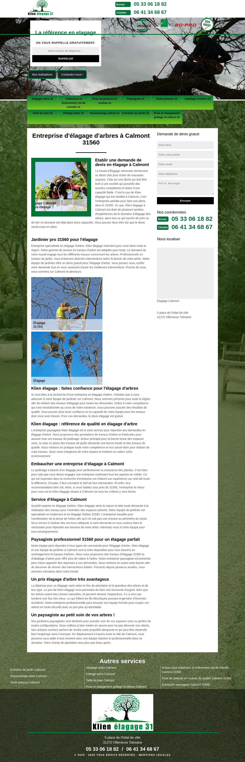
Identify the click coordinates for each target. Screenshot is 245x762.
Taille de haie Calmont (100, 680)
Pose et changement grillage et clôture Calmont (116, 686)
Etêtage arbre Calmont (100, 674)
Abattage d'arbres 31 (198, 98)
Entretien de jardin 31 (135, 113)
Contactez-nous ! (72, 74)
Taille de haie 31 (42, 113)
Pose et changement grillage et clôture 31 (167, 115)
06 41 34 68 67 (150, 12)
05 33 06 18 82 (150, 4)
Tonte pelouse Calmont (25, 682)
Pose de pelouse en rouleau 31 (104, 100)
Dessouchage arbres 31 (105, 113)
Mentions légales (155, 755)
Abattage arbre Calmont (101, 667)
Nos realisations (42, 74)
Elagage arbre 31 (42, 98)
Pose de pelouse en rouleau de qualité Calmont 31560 (196, 678)
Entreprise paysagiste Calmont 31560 (186, 684)
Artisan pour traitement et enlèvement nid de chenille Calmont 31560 (195, 670)
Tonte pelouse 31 (166, 98)
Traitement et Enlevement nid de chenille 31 (73, 102)
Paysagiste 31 (135, 98)
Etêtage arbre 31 (73, 113)
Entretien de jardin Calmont (27, 669)
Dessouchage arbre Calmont (28, 676)
